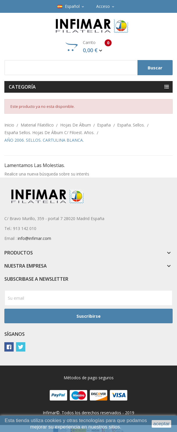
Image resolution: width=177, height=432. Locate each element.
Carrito (88, 46)
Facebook (9, 347)
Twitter (20, 347)
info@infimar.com (34, 238)
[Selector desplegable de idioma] (71, 6)
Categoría (22, 87)
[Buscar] (88, 67)
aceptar (161, 423)
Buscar (155, 68)
